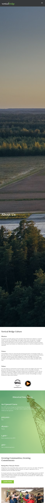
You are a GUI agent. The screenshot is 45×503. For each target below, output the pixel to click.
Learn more (7, 482)
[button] (42, 3)
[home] (20, 3)
